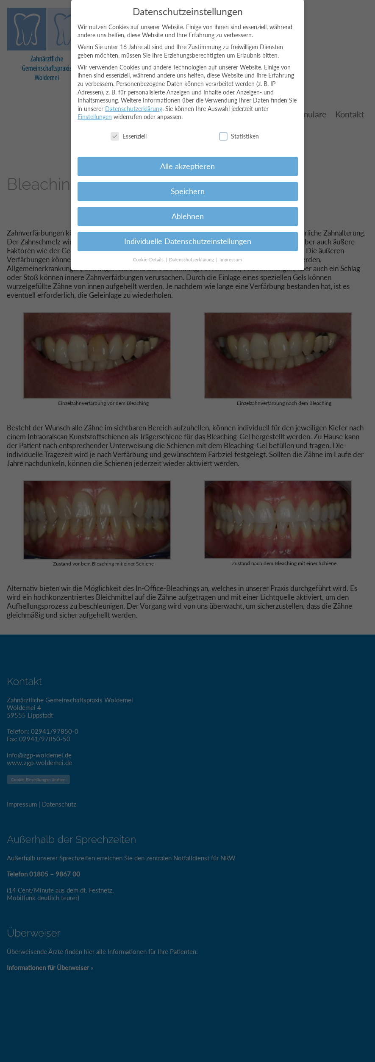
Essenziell (129, 131)
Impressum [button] (230, 254)
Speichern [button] (188, 185)
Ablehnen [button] (188, 210)
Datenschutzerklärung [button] (192, 254)
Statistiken (239, 131)
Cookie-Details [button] (149, 254)
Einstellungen (95, 111)
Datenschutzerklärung (133, 103)
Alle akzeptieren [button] (187, 160)
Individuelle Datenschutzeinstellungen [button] (187, 235)
